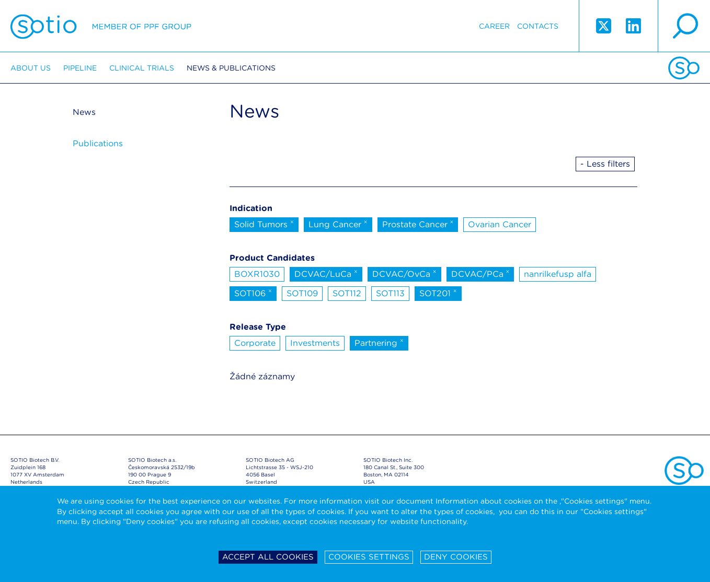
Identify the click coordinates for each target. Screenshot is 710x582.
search (684, 26)
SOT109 (302, 293)
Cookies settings (368, 557)
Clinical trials (141, 68)
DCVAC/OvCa (404, 273)
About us (30, 68)
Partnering (379, 342)
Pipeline (80, 68)
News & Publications (231, 68)
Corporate (255, 343)
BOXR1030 (257, 274)
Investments (315, 343)
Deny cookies (456, 557)
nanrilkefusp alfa (557, 274)
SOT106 (253, 292)
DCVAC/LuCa (326, 273)
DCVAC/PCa (480, 273)
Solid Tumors (264, 223)
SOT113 (390, 293)
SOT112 (347, 293)
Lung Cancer (338, 223)
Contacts (537, 26)
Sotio (101, 26)
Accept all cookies (268, 557)
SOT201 (438, 292)
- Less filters (605, 164)
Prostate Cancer (418, 223)
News (84, 112)
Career (494, 26)
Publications (98, 143)
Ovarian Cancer (499, 224)
